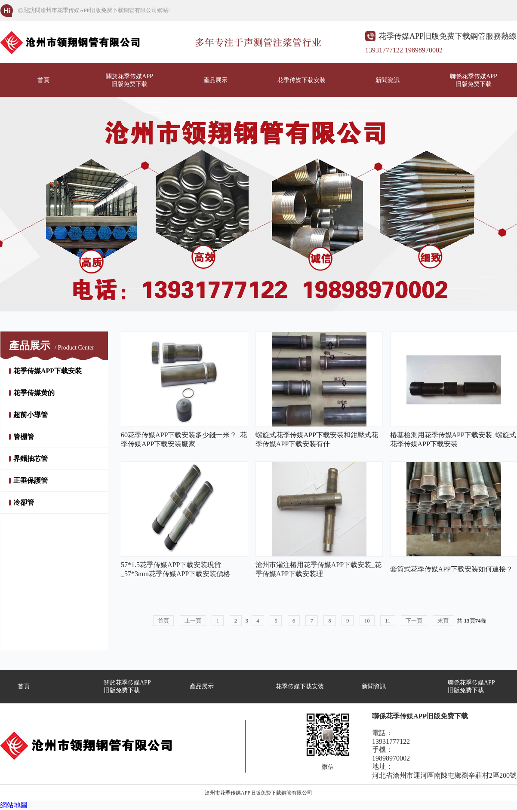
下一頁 (414, 620)
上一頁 (193, 620)
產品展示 (215, 80)
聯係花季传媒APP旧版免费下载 (473, 80)
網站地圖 (14, 805)
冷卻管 (23, 502)
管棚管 (23, 436)
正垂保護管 (30, 480)
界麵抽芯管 (30, 458)
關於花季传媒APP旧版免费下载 (129, 80)
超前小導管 (30, 414)
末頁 (443, 620)
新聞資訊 (387, 80)
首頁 (43, 80)
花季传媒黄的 (34, 392)
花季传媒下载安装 (301, 80)
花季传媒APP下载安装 (47, 370)
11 (388, 620)
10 (367, 620)
